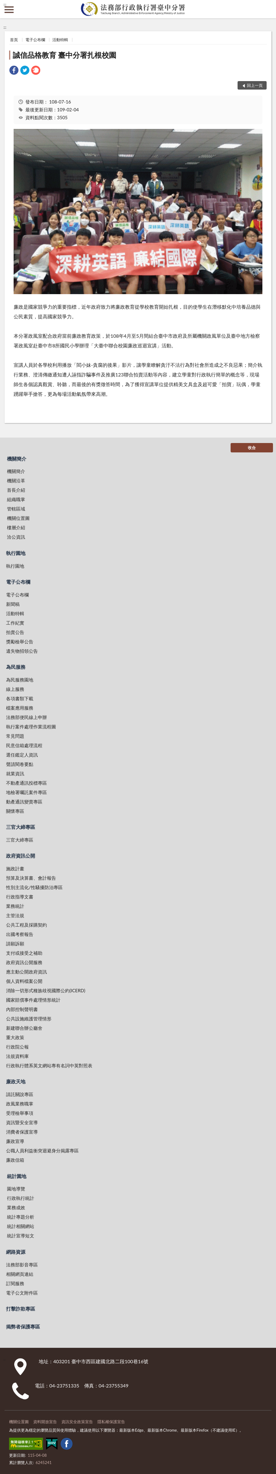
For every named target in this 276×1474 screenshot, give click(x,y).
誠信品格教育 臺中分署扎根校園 (64, 55)
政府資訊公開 (20, 855)
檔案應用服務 (19, 708)
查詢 (267, 9)
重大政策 (15, 1037)
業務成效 (16, 1207)
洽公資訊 (16, 537)
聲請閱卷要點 (19, 764)
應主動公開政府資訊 (26, 971)
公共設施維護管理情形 (28, 1018)
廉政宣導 (15, 1141)
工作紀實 (15, 622)
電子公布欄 (35, 39)
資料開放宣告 (45, 1421)
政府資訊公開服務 (24, 962)
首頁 (14, 39)
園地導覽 (16, 1188)
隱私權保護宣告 (111, 1421)
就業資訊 (15, 773)
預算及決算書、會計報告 (31, 878)
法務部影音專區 (22, 1264)
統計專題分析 (20, 1217)
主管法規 (15, 915)
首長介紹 (16, 490)
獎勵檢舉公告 (19, 641)
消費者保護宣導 (22, 1131)
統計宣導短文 (20, 1235)
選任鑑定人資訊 (22, 754)
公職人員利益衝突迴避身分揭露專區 (42, 1150)
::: (4, 4)
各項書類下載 (19, 698)
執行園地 (15, 553)
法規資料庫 (17, 1056)
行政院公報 (17, 1046)
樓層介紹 (16, 527)
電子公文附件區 (22, 1292)
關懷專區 (15, 811)
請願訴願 (15, 943)
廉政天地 (15, 1081)
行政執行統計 (20, 1198)
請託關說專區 (19, 1094)
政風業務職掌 (19, 1103)
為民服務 (15, 667)
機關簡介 (16, 458)
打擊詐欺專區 (20, 1308)
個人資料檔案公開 (24, 981)
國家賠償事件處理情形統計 (33, 1000)
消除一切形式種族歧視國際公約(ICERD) (45, 990)
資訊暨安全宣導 (22, 1122)
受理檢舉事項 (19, 1113)
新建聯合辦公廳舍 (24, 1028)
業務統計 (15, 906)
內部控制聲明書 (22, 1009)
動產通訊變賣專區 (24, 801)
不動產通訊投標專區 (26, 783)
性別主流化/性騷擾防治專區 (34, 887)
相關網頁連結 (19, 1274)
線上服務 (15, 689)
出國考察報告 (19, 934)
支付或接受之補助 (24, 953)
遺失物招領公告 (22, 651)
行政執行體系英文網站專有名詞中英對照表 (49, 1065)
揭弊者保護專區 (23, 1326)
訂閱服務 (15, 1283)
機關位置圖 (18, 518)
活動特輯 (60, 39)
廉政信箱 (15, 1160)
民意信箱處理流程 (24, 745)
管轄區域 (16, 508)
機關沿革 (16, 480)
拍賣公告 (15, 632)
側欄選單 (9, 9)
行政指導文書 (19, 896)
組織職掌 (16, 499)
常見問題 (15, 736)
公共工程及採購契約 (26, 924)
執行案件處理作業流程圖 (31, 726)
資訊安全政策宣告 (77, 1421)
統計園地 (16, 1176)
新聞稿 (13, 604)
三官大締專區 (20, 827)
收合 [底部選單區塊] (252, 447)
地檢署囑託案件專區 (26, 792)
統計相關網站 (20, 1226)
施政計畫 (15, 868)
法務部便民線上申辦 (26, 717)
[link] (13, 71)
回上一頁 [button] (255, 85)
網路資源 (15, 1252)
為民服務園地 (19, 679)
